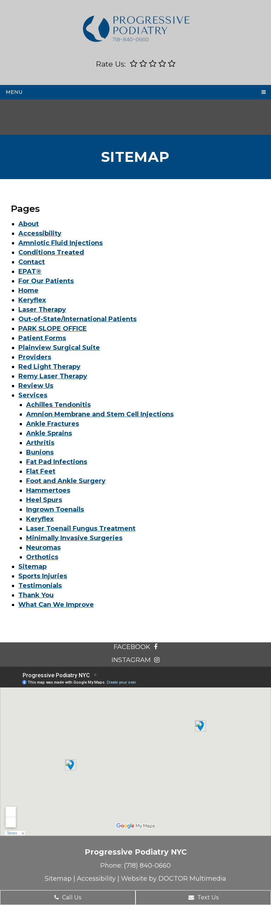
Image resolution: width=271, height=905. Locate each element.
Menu (14, 92)
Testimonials (40, 585)
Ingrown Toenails (55, 509)
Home (28, 290)
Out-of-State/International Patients (77, 319)
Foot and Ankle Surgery (66, 481)
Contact (31, 262)
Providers (34, 357)
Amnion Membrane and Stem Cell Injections (100, 414)
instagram (135, 660)
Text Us (203, 897)
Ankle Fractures (52, 424)
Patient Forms (42, 338)
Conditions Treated (51, 252)
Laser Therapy (42, 309)
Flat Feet (40, 471)
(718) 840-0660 (147, 865)
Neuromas (43, 547)
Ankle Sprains (49, 433)
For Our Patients (46, 281)
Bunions (40, 452)
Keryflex (32, 300)
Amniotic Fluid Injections (60, 243)
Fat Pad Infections (56, 462)
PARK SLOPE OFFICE (52, 328)
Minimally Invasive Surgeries (74, 538)
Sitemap (32, 566)
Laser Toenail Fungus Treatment (81, 528)
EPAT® (29, 271)
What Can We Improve (56, 605)
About (28, 224)
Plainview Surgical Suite (59, 347)
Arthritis (40, 443)
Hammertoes (48, 490)
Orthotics (42, 557)
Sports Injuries (42, 576)
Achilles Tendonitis (58, 405)
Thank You (36, 595)
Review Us (35, 386)
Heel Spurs (44, 500)
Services (32, 395)
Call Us (67, 897)
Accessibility (39, 233)
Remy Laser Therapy (52, 376)
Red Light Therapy (49, 367)
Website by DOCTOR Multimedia (173, 878)
